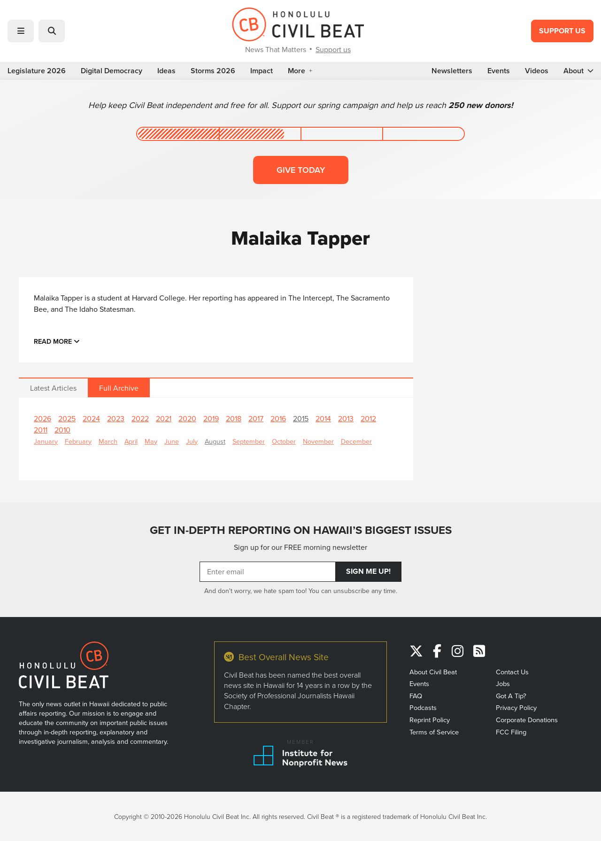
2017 (255, 418)
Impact (261, 71)
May (151, 441)
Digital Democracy (111, 71)
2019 (211, 418)
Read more (57, 341)
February (78, 441)
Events (498, 71)
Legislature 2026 (37, 71)
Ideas (166, 71)
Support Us (562, 30)
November (318, 441)
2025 (67, 418)
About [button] (578, 71)
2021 (163, 418)
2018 (233, 418)
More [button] (300, 71)
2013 (346, 418)
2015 (300, 418)
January (46, 441)
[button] (21, 31)
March (108, 441)
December (356, 441)
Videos (536, 71)
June (171, 441)
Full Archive (119, 388)
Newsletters (451, 71)
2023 (115, 418)
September (248, 441)
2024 (91, 418)
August (215, 441)
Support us (333, 49)
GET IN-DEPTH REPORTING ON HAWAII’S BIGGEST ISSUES (301, 530)
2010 (62, 429)
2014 (323, 418)
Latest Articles (53, 388)
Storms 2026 (213, 71)
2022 (140, 418)
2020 (187, 418)
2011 (40, 429)
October (284, 441)
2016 (278, 418)
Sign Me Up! (368, 571)
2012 (368, 418)
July (192, 441)
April (131, 441)
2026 (42, 418)
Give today (301, 170)
